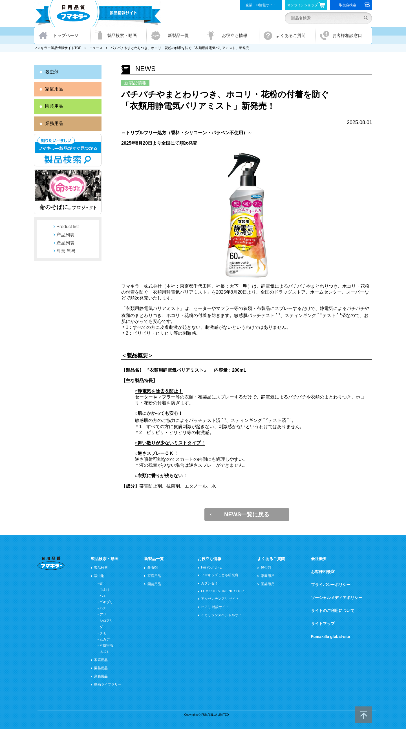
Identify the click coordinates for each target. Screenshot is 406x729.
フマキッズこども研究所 (219, 575)
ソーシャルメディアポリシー (336, 597)
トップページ (65, 35)
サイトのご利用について (332, 610)
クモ (103, 633)
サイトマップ (323, 623)
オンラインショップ (306, 5)
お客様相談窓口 (347, 35)
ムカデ (105, 639)
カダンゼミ (209, 583)
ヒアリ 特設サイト (215, 607)
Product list (67, 226)
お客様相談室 (323, 571)
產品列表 (65, 243)
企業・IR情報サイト (261, 5)
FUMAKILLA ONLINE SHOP (222, 591)
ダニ (103, 627)
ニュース (96, 48)
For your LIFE (211, 567)
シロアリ (106, 621)
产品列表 (65, 234)
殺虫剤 (52, 71)
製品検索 (101, 568)
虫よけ (105, 590)
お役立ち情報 (234, 35)
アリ (103, 614)
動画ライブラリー (107, 684)
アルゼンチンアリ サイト (220, 599)
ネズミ (105, 652)
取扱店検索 (354, 5)
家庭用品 (54, 89)
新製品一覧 (178, 35)
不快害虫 (106, 645)
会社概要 (319, 558)
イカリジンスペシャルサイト (223, 615)
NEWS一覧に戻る (246, 514)
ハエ (103, 596)
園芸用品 (54, 106)
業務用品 (54, 123)
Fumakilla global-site (330, 636)
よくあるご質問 (291, 35)
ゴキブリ (106, 602)
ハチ (103, 608)
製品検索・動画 (122, 35)
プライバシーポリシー (330, 584)
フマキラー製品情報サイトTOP (57, 48)
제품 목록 (66, 250)
